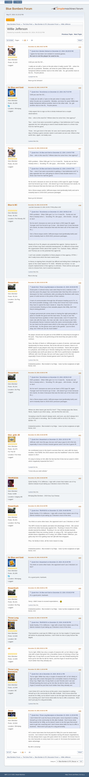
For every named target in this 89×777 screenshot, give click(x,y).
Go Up (9, 752)
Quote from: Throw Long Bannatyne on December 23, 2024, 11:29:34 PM (55, 715)
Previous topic (67, 34)
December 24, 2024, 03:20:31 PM (37, 710)
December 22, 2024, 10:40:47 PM (37, 87)
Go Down (10, 40)
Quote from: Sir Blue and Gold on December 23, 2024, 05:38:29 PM (53, 592)
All (32, 40)
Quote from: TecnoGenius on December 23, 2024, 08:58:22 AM (51, 212)
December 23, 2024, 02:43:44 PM (37, 205)
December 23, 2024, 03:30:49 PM (37, 435)
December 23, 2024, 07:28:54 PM (37, 617)
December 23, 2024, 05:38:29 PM (37, 557)
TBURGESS (13, 478)
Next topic (78, 34)
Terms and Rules (73, 774)
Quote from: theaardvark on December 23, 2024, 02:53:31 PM (51, 439)
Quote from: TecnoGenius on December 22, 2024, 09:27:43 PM (51, 92)
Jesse (10, 711)
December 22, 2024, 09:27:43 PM (37, 46)
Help (66, 774)
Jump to (52, 761)
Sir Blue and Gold (15, 87)
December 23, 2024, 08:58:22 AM (37, 148)
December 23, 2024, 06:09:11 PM (37, 588)
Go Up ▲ (82, 774)
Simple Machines (20, 774)
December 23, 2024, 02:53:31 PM (37, 282)
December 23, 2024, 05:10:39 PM (37, 506)
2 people (30, 76)
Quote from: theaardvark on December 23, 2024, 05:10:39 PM (51, 562)
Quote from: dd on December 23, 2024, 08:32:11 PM (48, 674)
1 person (30, 141)
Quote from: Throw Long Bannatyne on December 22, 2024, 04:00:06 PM (55, 287)
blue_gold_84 (14, 435)
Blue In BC (12, 205)
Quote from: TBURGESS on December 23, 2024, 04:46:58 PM (51, 510)
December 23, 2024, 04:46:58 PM (37, 478)
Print (80, 40)
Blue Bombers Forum (19, 8)
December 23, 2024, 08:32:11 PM (37, 648)
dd (9, 648)
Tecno (10, 47)
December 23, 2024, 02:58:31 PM (37, 372)
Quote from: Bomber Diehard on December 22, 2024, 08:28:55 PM (52, 51)
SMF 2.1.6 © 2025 (9, 774)
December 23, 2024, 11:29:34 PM (37, 669)
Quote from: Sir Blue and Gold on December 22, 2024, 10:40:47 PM (53, 152)
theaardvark (13, 283)
